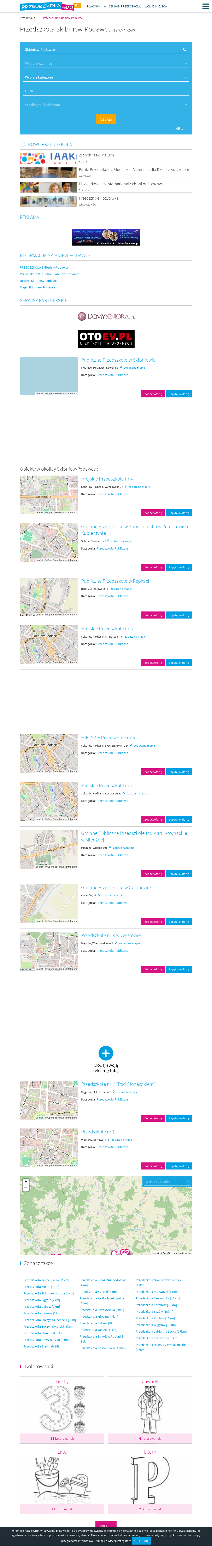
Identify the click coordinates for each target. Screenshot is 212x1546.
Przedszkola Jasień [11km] (98, 1330)
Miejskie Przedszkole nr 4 (107, 479)
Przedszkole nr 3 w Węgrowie (111, 935)
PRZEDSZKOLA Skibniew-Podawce (44, 267)
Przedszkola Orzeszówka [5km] (102, 1310)
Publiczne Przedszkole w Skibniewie (118, 360)
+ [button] (25, 1182)
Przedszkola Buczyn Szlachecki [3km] (49, 1320)
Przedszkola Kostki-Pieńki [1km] (46, 1280)
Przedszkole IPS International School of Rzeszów (120, 183)
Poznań (83, 161)
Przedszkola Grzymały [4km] (43, 1346)
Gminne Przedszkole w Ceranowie (116, 887)
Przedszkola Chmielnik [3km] (44, 1333)
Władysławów (87, 204)
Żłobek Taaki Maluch (96, 154)
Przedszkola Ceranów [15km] (156, 1305)
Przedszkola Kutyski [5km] (98, 1291)
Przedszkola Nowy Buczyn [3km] (46, 1340)
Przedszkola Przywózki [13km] (157, 1291)
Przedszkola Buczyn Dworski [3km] (48, 1326)
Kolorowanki (39, 1366)
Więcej (106, 1525)
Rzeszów (84, 190)
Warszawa (85, 176)
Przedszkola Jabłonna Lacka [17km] (161, 1331)
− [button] (26, 1188)
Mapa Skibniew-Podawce (37, 287)
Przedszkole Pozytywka (98, 198)
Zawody (150, 1381)
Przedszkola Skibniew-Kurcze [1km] (48, 1293)
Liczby (62, 1381)
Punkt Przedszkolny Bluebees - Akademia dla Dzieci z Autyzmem (134, 169)
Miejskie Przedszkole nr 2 (107, 785)
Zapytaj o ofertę (179, 394)
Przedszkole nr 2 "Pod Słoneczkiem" (118, 1084)
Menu (206, 6)
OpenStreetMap (55, 393)
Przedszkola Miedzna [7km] (99, 1316)
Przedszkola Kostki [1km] (41, 1286)
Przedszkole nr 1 (98, 1131)
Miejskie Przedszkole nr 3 (107, 628)
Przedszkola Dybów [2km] (41, 1306)
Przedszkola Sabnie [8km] (98, 1323)
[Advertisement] (106, 433)
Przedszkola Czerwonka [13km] (158, 1298)
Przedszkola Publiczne (112, 375)
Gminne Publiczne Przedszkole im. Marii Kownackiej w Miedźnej (134, 836)
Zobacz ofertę (153, 394)
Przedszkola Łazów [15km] (154, 1311)
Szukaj (106, 119)
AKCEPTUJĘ (141, 1541)
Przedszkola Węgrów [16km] (156, 1325)
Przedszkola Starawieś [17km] (157, 1338)
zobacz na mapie (134, 367)
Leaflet (39, 393)
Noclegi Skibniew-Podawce (39, 280)
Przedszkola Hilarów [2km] (42, 1313)
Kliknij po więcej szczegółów (113, 1541)
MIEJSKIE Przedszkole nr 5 (108, 737)
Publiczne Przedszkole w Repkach (116, 581)
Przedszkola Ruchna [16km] (155, 1318)
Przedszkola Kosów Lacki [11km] (103, 1348)
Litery (150, 1452)
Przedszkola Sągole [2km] (41, 1300)
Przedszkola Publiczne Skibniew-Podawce (50, 274)
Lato (62, 1452)
